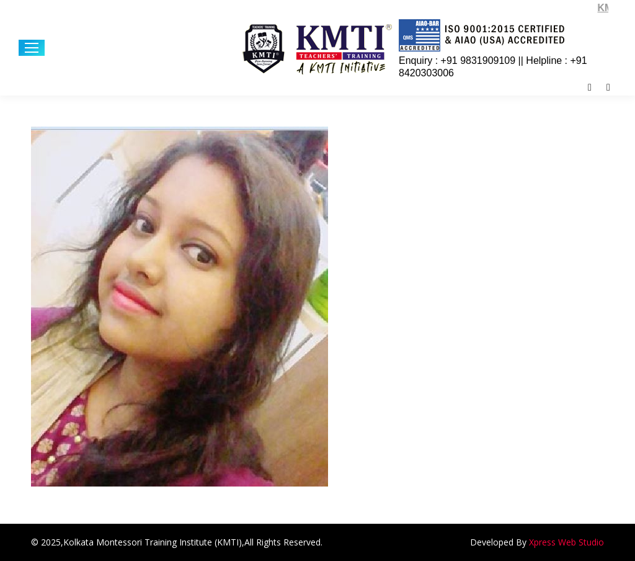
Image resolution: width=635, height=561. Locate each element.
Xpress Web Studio (566, 542)
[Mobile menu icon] (32, 48)
